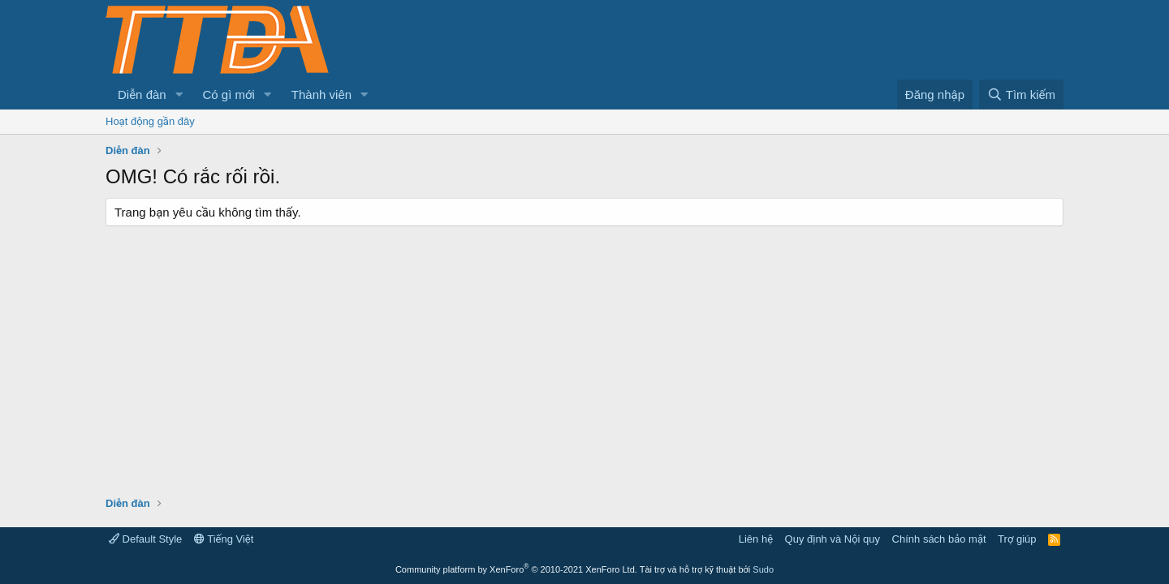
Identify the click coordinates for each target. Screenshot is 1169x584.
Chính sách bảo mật (939, 539)
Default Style (145, 539)
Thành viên (321, 94)
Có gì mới (229, 94)
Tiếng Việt (224, 539)
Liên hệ (756, 539)
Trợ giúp (1017, 539)
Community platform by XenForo (516, 569)
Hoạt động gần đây (150, 121)
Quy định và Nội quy (833, 539)
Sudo (763, 569)
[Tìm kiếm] (1021, 94)
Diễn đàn (142, 94)
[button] (179, 94)
